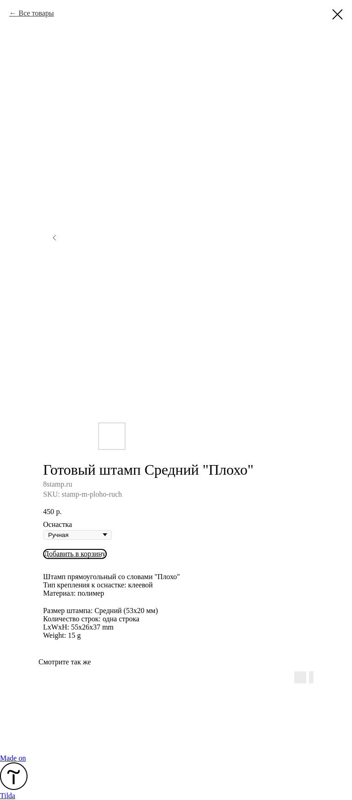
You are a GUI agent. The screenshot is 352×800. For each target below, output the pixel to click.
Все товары (36, 13)
